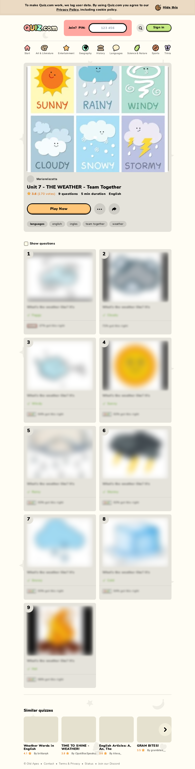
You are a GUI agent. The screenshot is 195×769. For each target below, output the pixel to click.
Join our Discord (109, 763)
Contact (49, 763)
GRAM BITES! (148, 745)
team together (95, 224)
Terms (63, 763)
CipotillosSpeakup (84, 753)
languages (37, 224)
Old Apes (33, 763)
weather (117, 224)
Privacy (75, 763)
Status (89, 763)
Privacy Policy (67, 9)
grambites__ (156, 750)
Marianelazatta (47, 179)
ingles (74, 224)
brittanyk (41, 753)
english (57, 224)
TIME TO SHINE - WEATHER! (75, 747)
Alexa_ (115, 753)
